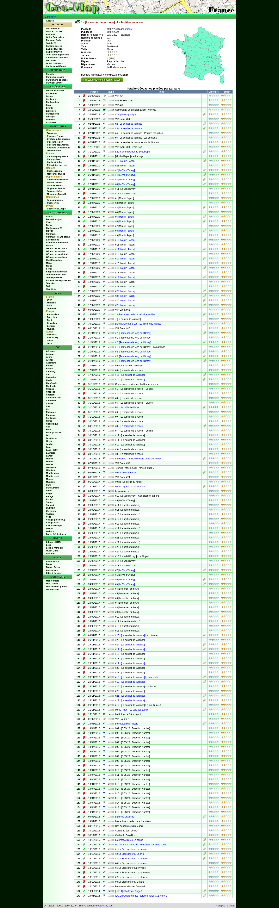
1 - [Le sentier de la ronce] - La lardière (135, 314)
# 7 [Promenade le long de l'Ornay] (133, 361)
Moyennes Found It (56, 194)
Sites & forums (53, 573)
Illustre (49, 441)
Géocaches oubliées (56, 257)
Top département (54, 277)
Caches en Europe (56, 209)
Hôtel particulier (54, 432)
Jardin (49, 444)
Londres (51, 326)
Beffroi (49, 365)
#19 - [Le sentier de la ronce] (130, 682)
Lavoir (49, 456)
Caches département (57, 179)
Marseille (51, 303)
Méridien (50, 470)
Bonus (49, 96)
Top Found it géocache (57, 54)
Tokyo (50, 343)
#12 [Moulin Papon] (125, 249)
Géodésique (52, 424)
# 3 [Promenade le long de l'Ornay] (133, 342)
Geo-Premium (53, 28)
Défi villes (51, 60)
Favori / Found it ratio (57, 242)
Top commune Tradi (56, 274)
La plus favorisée (55, 49)
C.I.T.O (49, 231)
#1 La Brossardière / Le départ (130, 849)
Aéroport (50, 351)
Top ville (50, 283)
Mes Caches (52, 583)
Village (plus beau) (55, 520)
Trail (48, 286)
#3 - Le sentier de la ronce (128, 128)
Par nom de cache (55, 77)
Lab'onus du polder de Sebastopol (132, 151)
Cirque (49, 403)
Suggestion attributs (56, 272)
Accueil (50, 21)
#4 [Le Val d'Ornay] (125, 175)
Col (48, 409)
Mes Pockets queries (56, 586)
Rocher (49, 499)
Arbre (49, 357)
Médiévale (51, 467)
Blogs (49, 564)
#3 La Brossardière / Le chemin (131, 858)
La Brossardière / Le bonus (129, 840)
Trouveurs (52, 133)
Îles (48, 435)
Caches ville (53, 203)
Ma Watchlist (52, 589)
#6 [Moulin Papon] (124, 221)
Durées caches (54, 182)
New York (52, 334)
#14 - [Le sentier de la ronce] (130, 663)
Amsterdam (53, 314)
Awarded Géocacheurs (58, 147)
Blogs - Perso (53, 567)
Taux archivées (54, 191)
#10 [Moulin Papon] (125, 240)
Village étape (52, 522)
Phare (49, 490)
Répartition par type (57, 165)
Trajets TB (51, 43)
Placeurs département (58, 145)
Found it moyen (54, 219)
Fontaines (51, 418)
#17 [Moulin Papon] (125, 268)
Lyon (49, 300)
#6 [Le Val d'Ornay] (125, 579)
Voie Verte (51, 289)
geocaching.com (104, 905)
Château (50, 395)
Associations (52, 561)
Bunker (49, 368)
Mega (49, 263)
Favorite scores (54, 46)
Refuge (49, 496)
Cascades (51, 377)
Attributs (50, 34)
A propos (220, 905)
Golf (48, 427)
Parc (48, 485)
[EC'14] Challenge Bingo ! (128, 891)
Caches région (54, 171)
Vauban (50, 514)
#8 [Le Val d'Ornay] (125, 184)
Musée (49, 479)
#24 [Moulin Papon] (125, 296)
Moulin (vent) (52, 476)
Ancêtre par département (58, 280)
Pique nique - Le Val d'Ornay (130, 486)
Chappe (50, 389)
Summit (50, 505)
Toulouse (51, 308)
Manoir (49, 458)
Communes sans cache (58, 237)
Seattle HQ (52, 337)
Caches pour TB (54, 228)
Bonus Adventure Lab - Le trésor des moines (138, 323)
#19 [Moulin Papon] (125, 277)
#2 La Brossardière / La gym (129, 854)
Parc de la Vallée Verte (127, 407)
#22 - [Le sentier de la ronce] (130, 700)
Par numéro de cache (57, 80)
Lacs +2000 (52, 450)
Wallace (50, 531)
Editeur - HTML (53, 542)
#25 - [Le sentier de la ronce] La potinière (136, 635)
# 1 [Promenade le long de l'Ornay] (133, 333)
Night (49, 266)
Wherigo (50, 116)
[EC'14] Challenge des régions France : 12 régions (141, 895)
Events (49, 108)
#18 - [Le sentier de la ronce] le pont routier (137, 677)
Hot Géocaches (54, 260)
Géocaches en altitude (57, 254)
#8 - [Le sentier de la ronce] (129, 426)
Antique (50, 354)
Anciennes (51, 93)
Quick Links (52, 551)
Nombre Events (55, 185)
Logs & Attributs (54, 548)
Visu (48, 222)
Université (51, 511)
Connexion (50, 17)
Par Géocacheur (54, 83)
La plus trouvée (54, 52)
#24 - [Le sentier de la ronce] (130, 644)
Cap (48, 374)
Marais (49, 461)
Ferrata (49, 245)
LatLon (49, 216)
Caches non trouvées (57, 57)
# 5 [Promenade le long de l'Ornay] (133, 351)
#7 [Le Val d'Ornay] (125, 570)
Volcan (49, 528)
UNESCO (50, 508)
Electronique (52, 240)
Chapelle (50, 392)
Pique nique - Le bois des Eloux (131, 709)
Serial (49, 269)
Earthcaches (52, 102)
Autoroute (51, 363)
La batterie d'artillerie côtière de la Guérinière (138, 458)
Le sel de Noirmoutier (126, 472)
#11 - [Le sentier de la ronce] (130, 649)
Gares (49, 421)
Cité (48, 406)
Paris (49, 305)
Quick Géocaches (55, 37)
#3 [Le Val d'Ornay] (125, 179)
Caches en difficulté (56, 66)
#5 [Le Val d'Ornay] (125, 584)
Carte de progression (58, 156)
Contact (231, 905)
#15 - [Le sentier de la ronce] (130, 375)
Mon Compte (52, 581)
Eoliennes (51, 412)
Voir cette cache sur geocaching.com (102, 79)
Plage (49, 493)
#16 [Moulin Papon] (125, 161)
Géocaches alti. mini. (56, 248)
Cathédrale (51, 383)
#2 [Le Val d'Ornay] (125, 170)
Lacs (48, 447)
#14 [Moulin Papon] (125, 258)
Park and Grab (53, 40)
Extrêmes (51, 111)
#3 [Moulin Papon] (124, 207)
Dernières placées (55, 90)
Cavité (49, 380)
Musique (50, 482)
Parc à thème (52, 488)
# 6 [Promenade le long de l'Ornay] (133, 356)
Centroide (51, 386)
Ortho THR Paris (54, 63)
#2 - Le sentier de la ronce (128, 123)
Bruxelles (52, 323)
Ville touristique (54, 525)
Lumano (127, 29)
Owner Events (54, 150)
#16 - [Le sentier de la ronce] (130, 379)
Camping (50, 371)
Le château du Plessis (126, 723)
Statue (49, 502)
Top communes (55, 200)
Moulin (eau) (52, 473)
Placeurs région (55, 142)
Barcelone (52, 317)
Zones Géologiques (56, 534)
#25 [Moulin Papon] (125, 300)
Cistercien (51, 400)
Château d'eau (53, 397)
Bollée (49, 225)
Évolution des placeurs (58, 139)
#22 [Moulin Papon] (125, 291)
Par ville (50, 74)
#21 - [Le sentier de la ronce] (130, 695)
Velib (48, 517)
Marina (49, 464)
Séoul (50, 340)
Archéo (49, 360)
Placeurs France (55, 136)
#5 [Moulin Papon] (124, 216)
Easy (48, 105)
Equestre (50, 415)
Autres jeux (52, 570)
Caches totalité (54, 162)
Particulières (52, 114)
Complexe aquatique (125, 114)
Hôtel (49, 429)
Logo (48, 545)
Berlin (50, 320)
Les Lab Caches (54, 31)
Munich (51, 329)
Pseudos (50, 553)
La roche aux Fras (124, 816)
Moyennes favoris (56, 174)
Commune (51, 234)
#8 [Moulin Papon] (124, 230)
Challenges (52, 99)
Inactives (50, 119)
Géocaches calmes (55, 251)
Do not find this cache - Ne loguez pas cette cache (141, 844)
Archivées (51, 122)
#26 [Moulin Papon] (125, 305)
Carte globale (54, 159)
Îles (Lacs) (51, 438)
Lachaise (50, 453)
